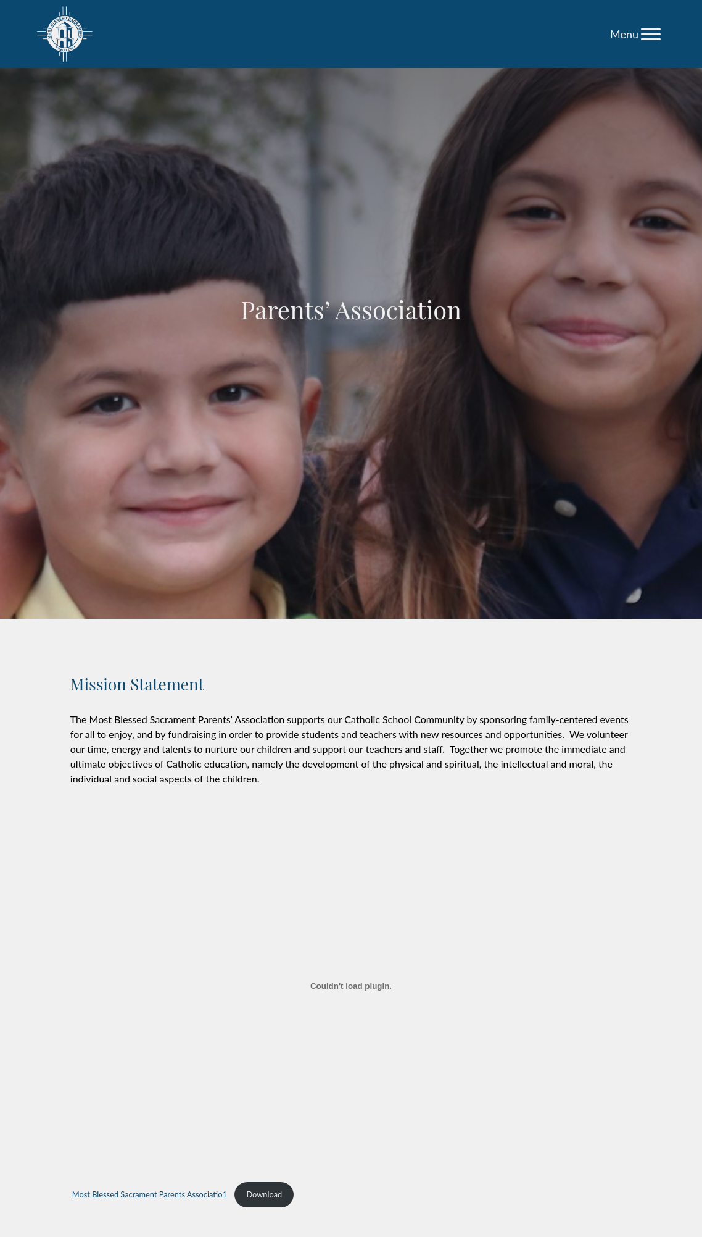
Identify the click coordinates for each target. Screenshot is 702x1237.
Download (264, 1194)
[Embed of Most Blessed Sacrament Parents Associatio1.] (351, 986)
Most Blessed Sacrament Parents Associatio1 (149, 1194)
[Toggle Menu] (651, 34)
